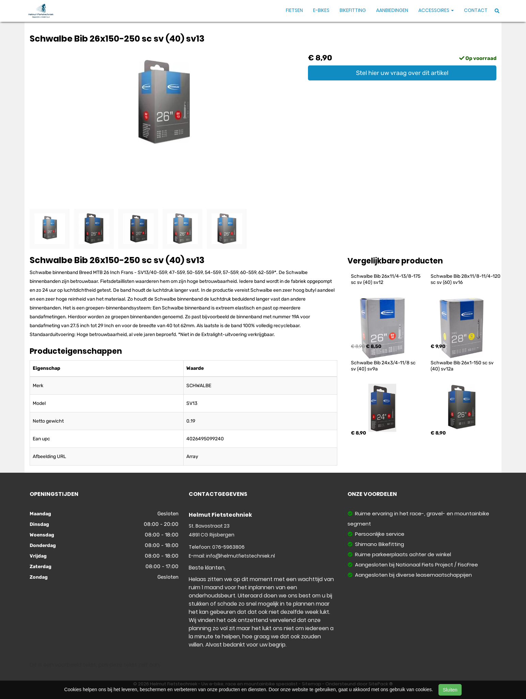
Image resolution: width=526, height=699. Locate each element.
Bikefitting (353, 10)
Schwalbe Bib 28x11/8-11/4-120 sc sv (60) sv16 (466, 279)
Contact (476, 10)
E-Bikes (321, 10)
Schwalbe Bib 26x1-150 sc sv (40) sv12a (463, 366)
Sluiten (450, 690)
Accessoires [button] (436, 10)
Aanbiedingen (392, 10)
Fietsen (294, 10)
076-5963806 (228, 547)
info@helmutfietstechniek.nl (240, 555)
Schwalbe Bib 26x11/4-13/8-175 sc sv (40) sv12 (386, 279)
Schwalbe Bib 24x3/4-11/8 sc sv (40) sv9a (384, 366)
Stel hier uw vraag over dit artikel (402, 73)
